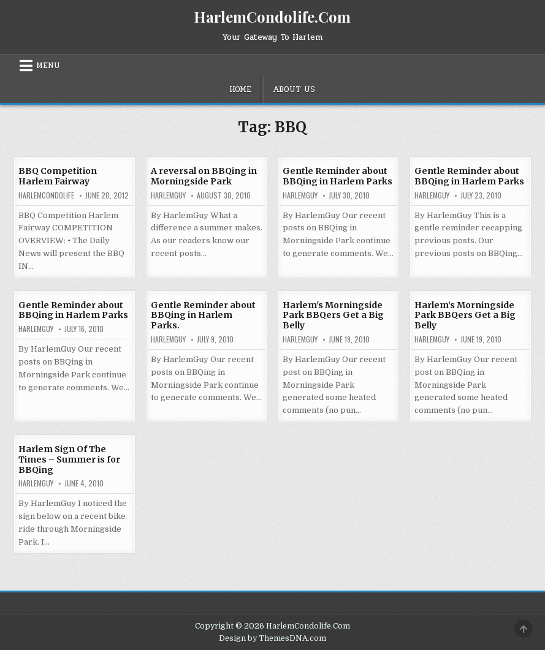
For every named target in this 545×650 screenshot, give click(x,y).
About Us (294, 89)
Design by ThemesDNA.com (272, 638)
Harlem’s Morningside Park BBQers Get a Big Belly (465, 315)
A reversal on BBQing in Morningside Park (204, 176)
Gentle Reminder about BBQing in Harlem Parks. (203, 315)
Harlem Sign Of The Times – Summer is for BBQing (69, 459)
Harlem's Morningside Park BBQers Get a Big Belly (333, 315)
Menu (48, 65)
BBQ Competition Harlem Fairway (57, 176)
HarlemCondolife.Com (272, 16)
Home (240, 89)
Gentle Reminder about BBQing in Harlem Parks (337, 176)
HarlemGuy (168, 195)
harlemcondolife (46, 195)
